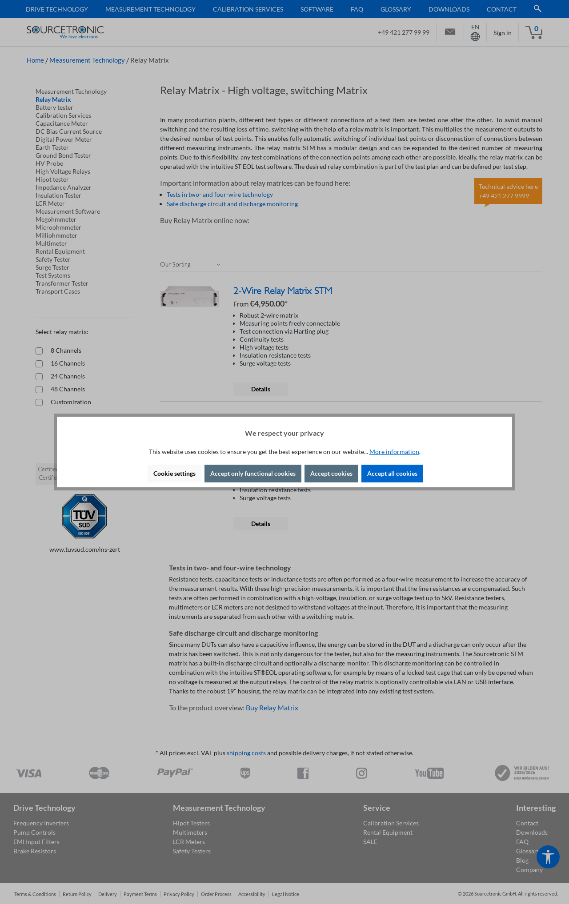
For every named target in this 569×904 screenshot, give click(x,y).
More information (394, 451)
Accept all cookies (392, 473)
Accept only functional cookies (253, 473)
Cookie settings (174, 473)
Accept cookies (331, 473)
